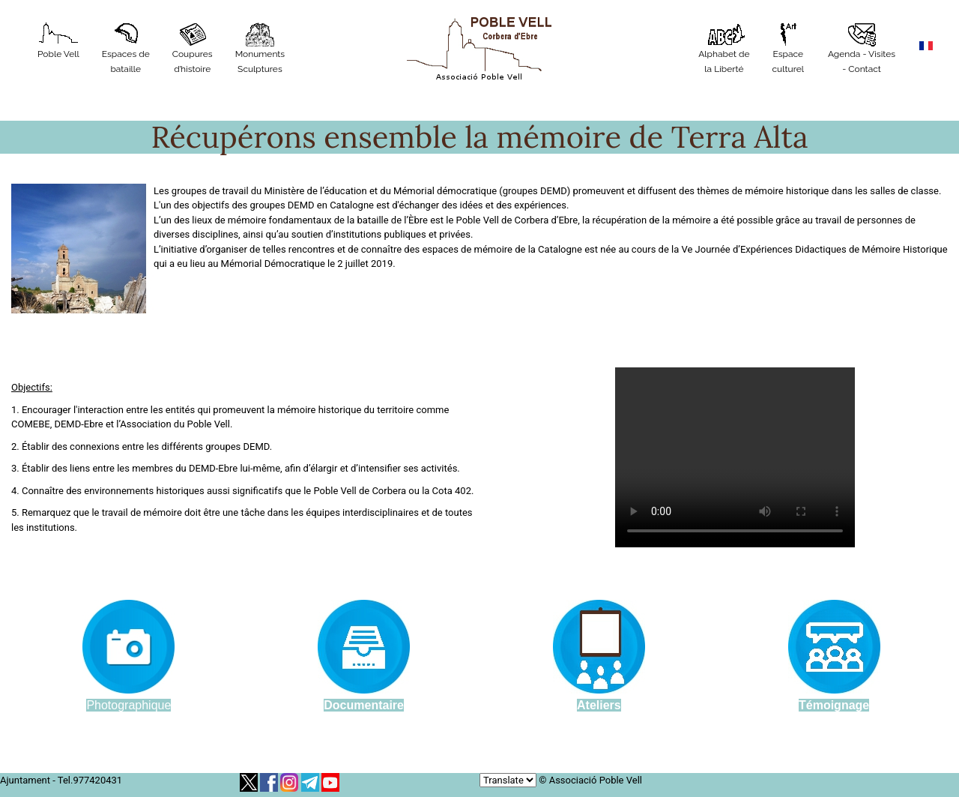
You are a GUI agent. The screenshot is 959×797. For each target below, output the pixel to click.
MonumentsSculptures (260, 48)
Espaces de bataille (126, 48)
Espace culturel (788, 48)
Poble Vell (58, 40)
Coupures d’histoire (192, 48)
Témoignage (834, 705)
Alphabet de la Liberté (723, 48)
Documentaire (364, 705)
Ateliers (599, 705)
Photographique (128, 705)
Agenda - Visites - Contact (861, 48)
